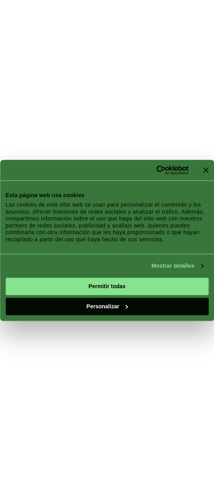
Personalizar (107, 306)
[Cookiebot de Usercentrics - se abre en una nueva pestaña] (153, 170)
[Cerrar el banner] (205, 170)
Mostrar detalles (172, 266)
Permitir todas (106, 286)
